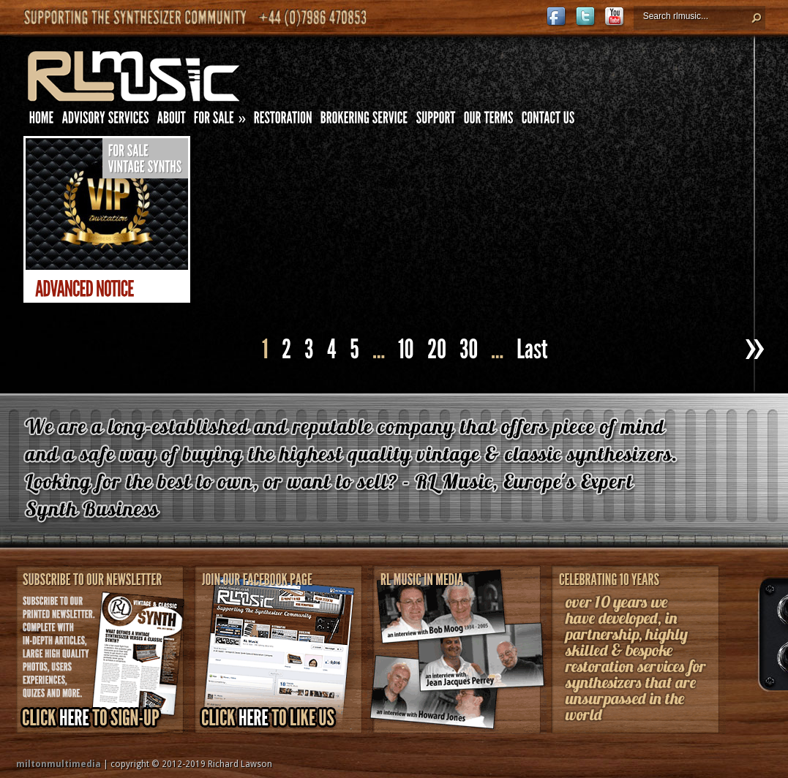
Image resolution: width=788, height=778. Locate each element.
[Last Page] (534, 350)
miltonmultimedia (58, 764)
